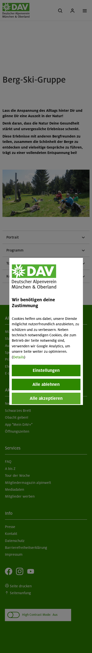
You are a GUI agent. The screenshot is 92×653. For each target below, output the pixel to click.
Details (18, 357)
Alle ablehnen (46, 384)
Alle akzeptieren (46, 398)
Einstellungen (46, 370)
